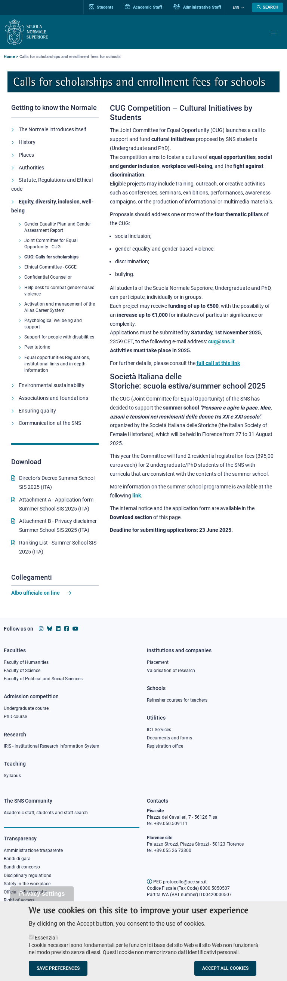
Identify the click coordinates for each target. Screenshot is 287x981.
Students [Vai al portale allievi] (101, 7)
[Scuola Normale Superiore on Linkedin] (58, 629)
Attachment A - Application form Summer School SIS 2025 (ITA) (56, 504)
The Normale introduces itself (52, 129)
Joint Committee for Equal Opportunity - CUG (51, 243)
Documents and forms (169, 738)
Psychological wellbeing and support (53, 323)
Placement (158, 662)
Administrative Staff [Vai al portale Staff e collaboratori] (197, 7)
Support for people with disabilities (59, 337)
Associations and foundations (53, 398)
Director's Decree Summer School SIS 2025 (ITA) (57, 482)
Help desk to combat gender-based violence (59, 291)
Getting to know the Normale (54, 107)
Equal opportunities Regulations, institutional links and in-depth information (57, 364)
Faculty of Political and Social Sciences (43, 678)
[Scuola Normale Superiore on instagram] (41, 629)
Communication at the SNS (50, 423)
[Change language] (241, 7)
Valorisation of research (171, 670)
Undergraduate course (26, 708)
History (27, 142)
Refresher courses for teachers (177, 700)
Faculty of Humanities (26, 662)
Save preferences (58, 973)
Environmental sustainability (51, 385)
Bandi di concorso (22, 867)
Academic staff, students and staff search (46, 812)
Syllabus (12, 775)
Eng (236, 7)
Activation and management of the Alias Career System (59, 307)
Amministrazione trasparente (33, 850)
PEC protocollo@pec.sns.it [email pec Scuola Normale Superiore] (177, 882)
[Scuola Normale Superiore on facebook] (66, 629)
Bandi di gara (17, 858)
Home (9, 56)
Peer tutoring (37, 347)
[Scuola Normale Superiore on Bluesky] (49, 629)
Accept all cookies (225, 973)
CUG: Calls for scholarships (51, 257)
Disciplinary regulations (27, 875)
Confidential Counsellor (48, 277)
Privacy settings (42, 898)
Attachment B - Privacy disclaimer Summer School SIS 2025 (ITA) (58, 525)
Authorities (31, 168)
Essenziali (46, 942)
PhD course (15, 716)
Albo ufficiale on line (35, 593)
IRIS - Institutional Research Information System (51, 746)
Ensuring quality (37, 411)
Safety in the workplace (27, 883)
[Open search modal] (267, 7)
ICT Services (159, 729)
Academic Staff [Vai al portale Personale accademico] (143, 7)
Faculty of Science (22, 670)
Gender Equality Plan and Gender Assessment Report (57, 227)
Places (26, 155)
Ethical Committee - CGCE (50, 267)
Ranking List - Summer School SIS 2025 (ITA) (57, 547)
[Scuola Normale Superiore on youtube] (75, 629)
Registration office (165, 746)
